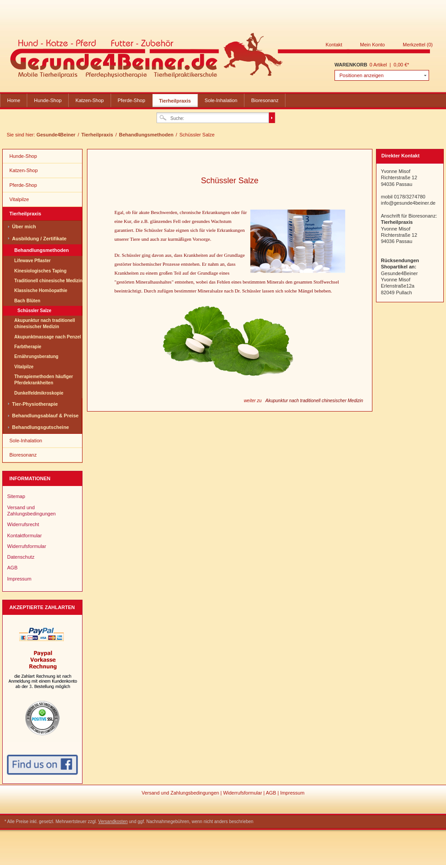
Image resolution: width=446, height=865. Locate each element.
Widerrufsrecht (23, 524)
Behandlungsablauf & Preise (45, 415)
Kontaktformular (24, 535)
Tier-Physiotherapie (35, 404)
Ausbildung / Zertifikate (39, 238)
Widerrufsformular (26, 546)
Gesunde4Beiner (220, 57)
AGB (12, 567)
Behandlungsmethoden (147, 134)
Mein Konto (372, 44)
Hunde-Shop (48, 100)
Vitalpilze (19, 199)
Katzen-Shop (89, 100)
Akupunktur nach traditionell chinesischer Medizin (44, 323)
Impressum (19, 578)
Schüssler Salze (34, 310)
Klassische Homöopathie (40, 290)
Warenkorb (350, 64)
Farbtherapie (27, 346)
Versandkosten (113, 821)
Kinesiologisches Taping (40, 270)
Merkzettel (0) (418, 44)
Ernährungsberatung (36, 356)
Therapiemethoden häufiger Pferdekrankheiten (43, 379)
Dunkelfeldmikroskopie (38, 393)
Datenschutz (20, 557)
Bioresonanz (264, 100)
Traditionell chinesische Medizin (48, 280)
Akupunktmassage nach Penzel (47, 336)
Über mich (24, 226)
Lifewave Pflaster (32, 260)
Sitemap (16, 496)
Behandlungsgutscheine (40, 427)
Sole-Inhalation (221, 100)
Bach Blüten (27, 300)
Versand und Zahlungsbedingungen (31, 510)
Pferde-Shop (131, 100)
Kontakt (334, 44)
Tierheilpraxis (175, 100)
